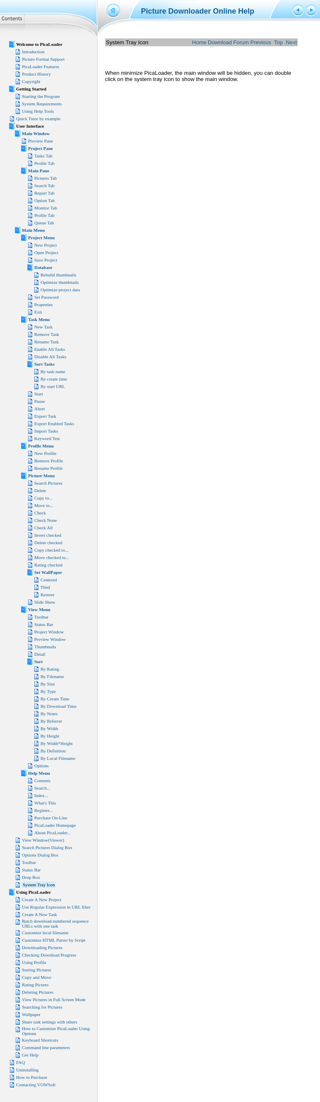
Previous (260, 42)
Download (220, 42)
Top (278, 42)
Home (199, 42)
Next (291, 42)
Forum (241, 42)
